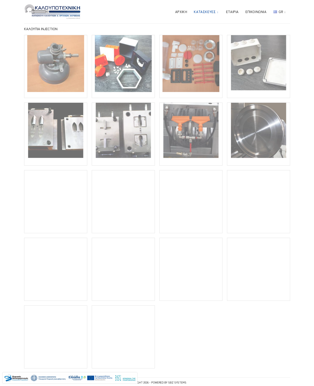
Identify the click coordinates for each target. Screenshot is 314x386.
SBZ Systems (177, 382)
